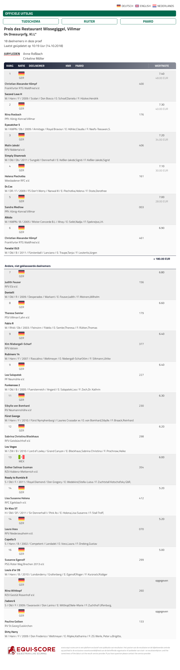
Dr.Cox (9, 186)
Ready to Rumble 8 (16, 477)
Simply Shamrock (15, 155)
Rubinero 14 (12, 354)
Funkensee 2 (13, 385)
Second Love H (14, 94)
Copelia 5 (10, 539)
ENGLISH (145, 6)
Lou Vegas (11, 446)
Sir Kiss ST (11, 508)
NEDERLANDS (165, 6)
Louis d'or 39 (13, 570)
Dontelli (10, 292)
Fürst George (13, 416)
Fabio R (9, 323)
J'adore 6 (10, 601)
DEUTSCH (127, 6)
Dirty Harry (11, 632)
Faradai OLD (12, 248)
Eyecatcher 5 (13, 125)
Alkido (9, 217)
